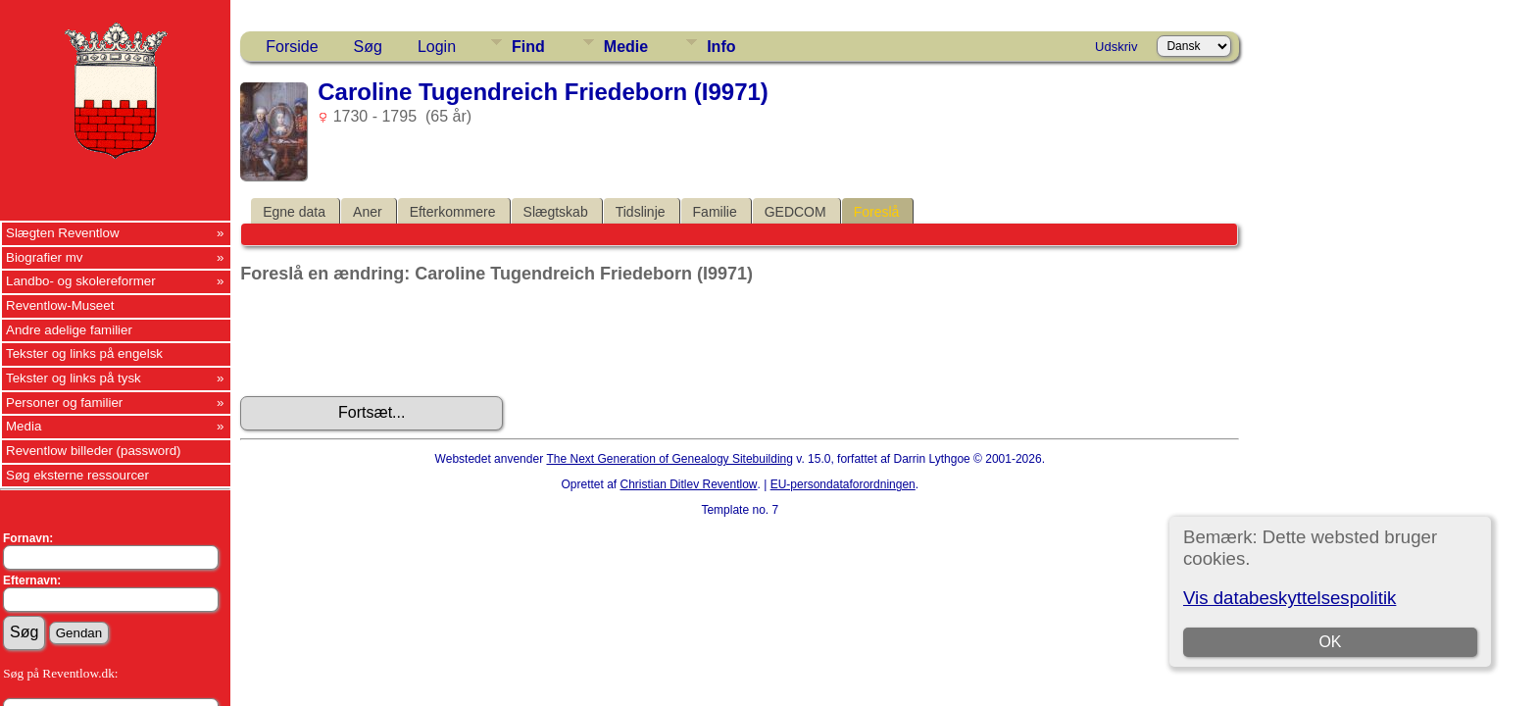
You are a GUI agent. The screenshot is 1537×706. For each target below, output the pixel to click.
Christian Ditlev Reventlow (688, 484)
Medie (626, 46)
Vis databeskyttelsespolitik (1289, 597)
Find (528, 46)
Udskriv (1116, 46)
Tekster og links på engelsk (84, 353)
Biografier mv (44, 257)
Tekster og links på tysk (73, 378)
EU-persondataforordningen (843, 484)
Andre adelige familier (69, 330)
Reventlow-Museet (60, 305)
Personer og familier (64, 402)
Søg (368, 46)
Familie (715, 212)
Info (721, 46)
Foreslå (877, 212)
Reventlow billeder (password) (93, 450)
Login (437, 46)
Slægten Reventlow (63, 233)
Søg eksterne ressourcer (77, 475)
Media (23, 426)
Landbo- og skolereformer (81, 281)
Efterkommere (453, 212)
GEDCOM (795, 212)
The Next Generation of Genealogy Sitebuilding (669, 459)
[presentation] (389, 340)
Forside (292, 46)
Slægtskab (555, 212)
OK (1329, 641)
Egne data (294, 212)
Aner (367, 212)
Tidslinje (641, 212)
